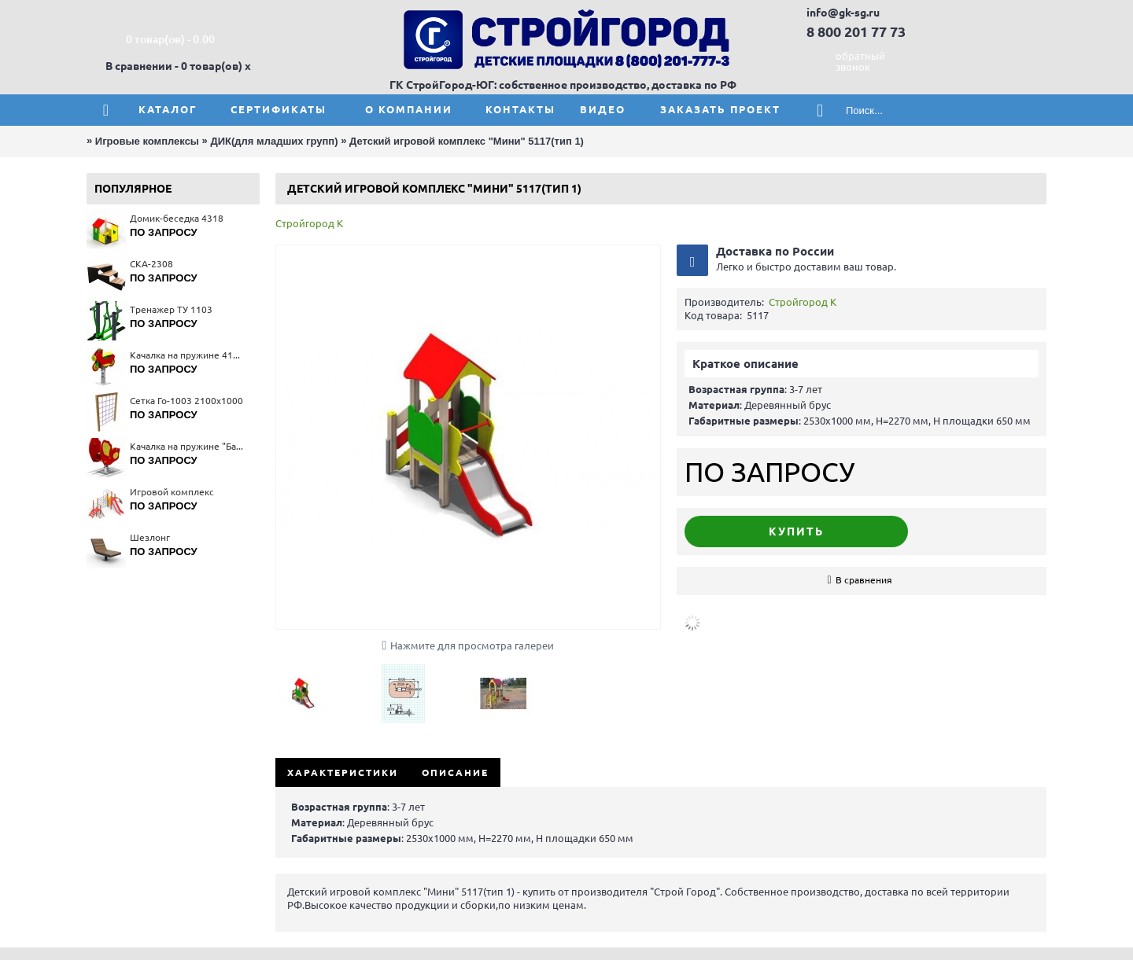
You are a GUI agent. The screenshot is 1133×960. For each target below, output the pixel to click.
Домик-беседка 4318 (176, 218)
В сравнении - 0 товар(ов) (173, 66)
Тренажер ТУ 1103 (171, 309)
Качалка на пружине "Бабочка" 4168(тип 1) (187, 446)
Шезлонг (150, 537)
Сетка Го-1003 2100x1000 (186, 400)
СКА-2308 (151, 264)
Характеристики (342, 772)
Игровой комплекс (172, 492)
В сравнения (864, 580)
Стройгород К (309, 223)
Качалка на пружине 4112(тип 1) (187, 355)
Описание (455, 772)
